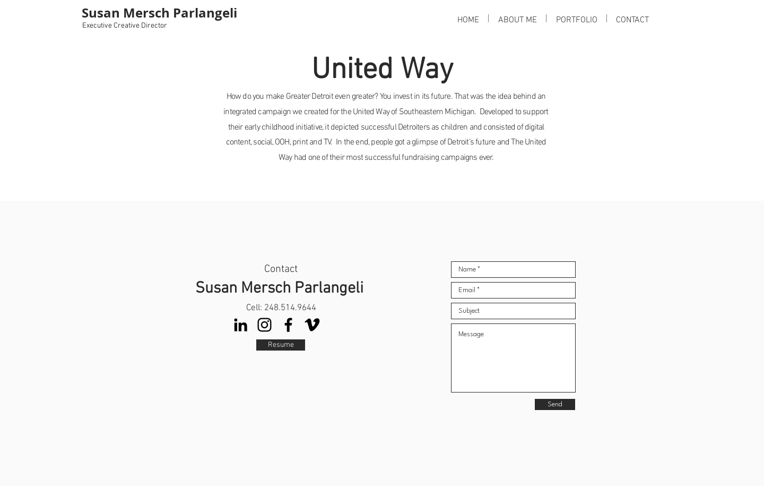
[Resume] (280, 345)
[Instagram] (264, 325)
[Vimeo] (312, 325)
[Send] (555, 404)
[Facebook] (288, 325)
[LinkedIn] (240, 325)
